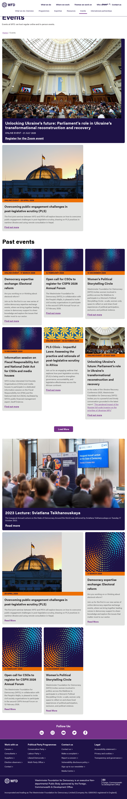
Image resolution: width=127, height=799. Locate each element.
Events (83, 10)
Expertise (58, 10)
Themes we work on (83, 4)
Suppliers (9, 758)
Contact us (116, 4)
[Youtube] (63, 733)
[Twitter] (74, 733)
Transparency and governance (108, 758)
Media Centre (67, 771)
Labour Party (33, 753)
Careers (8, 749)
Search (105, 4)
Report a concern (69, 758)
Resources (71, 10)
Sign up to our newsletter (72, 766)
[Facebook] (85, 733)
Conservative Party (36, 749)
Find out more (11, 227)
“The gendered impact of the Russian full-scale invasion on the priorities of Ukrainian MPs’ (102, 407)
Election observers (13, 762)
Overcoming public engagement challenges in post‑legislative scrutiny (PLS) (35, 602)
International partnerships (101, 10)
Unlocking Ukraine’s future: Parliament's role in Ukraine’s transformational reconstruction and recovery (58, 125)
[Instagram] (52, 733)
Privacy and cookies (103, 753)
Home (5, 32)
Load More (63, 429)
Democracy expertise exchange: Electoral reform (101, 584)
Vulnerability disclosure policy (75, 762)
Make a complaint (69, 753)
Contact (8, 766)
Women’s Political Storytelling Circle (58, 677)
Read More (10, 620)
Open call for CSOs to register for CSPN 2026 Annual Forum (20, 679)
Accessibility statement (105, 749)
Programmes (44, 10)
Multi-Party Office (35, 762)
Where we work (62, 4)
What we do (46, 4)
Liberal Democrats (36, 758)
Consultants (10, 753)
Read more (12, 525)
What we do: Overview (24, 10)
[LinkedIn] (42, 733)
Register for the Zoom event (24, 138)
